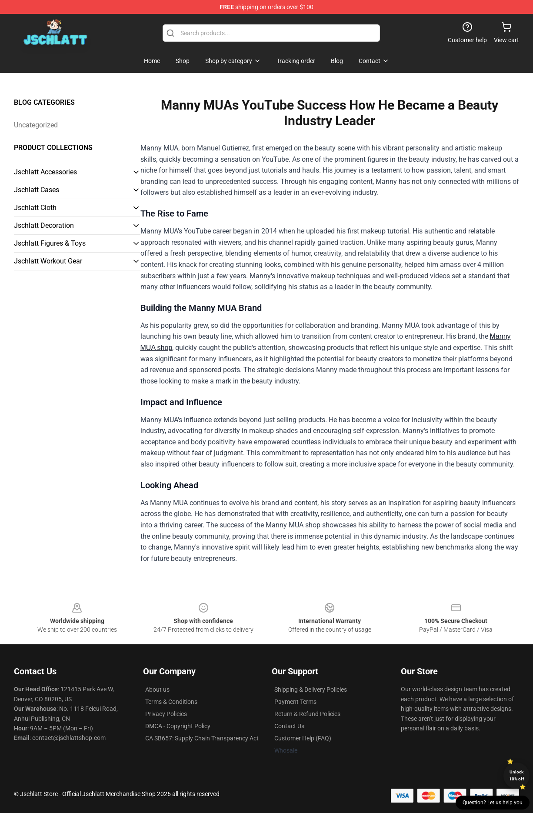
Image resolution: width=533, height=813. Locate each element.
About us (157, 689)
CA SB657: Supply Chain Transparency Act (202, 738)
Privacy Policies (166, 713)
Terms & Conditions (171, 701)
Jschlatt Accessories (45, 172)
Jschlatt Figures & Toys (50, 243)
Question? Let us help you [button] (493, 803)
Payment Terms (295, 701)
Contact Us (289, 726)
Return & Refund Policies (307, 713)
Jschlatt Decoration (44, 225)
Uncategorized (36, 125)
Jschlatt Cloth (35, 207)
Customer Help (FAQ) (302, 738)
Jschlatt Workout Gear (48, 261)
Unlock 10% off (516, 775)
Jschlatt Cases (36, 190)
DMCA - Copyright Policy (177, 726)
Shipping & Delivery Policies (310, 689)
